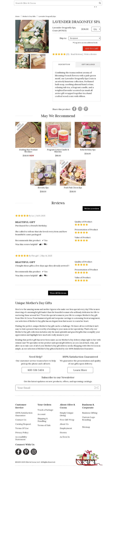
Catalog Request (23, 424)
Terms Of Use (22, 428)
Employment (66, 428)
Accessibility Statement (21, 438)
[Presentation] (74, 109)
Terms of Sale (44, 425)
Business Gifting (89, 413)
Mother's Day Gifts (29, 16)
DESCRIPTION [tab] (64, 64)
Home (17, 16)
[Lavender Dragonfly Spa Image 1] (22, 61)
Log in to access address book (85, 43)
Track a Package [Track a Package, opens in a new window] (45, 410)
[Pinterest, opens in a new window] (26, 452)
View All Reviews (58, 293)
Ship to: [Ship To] (63, 38)
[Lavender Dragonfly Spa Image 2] (38, 61)
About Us (64, 424)
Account (42, 414)
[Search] (100, 11)
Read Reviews (77, 54)
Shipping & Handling (43, 419)
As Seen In (65, 437)
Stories (63, 432)
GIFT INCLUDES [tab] (88, 64)
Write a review (91, 208)
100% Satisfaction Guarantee (81, 349)
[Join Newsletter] (96, 387)
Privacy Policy (21, 432)
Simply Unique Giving (66, 414)
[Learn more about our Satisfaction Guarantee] (80, 370)
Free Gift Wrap (67, 419)
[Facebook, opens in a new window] (18, 452)
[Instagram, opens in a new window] (34, 452)
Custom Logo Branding (88, 418)
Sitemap (86, 427)
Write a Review (90, 54)
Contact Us (20, 419)
